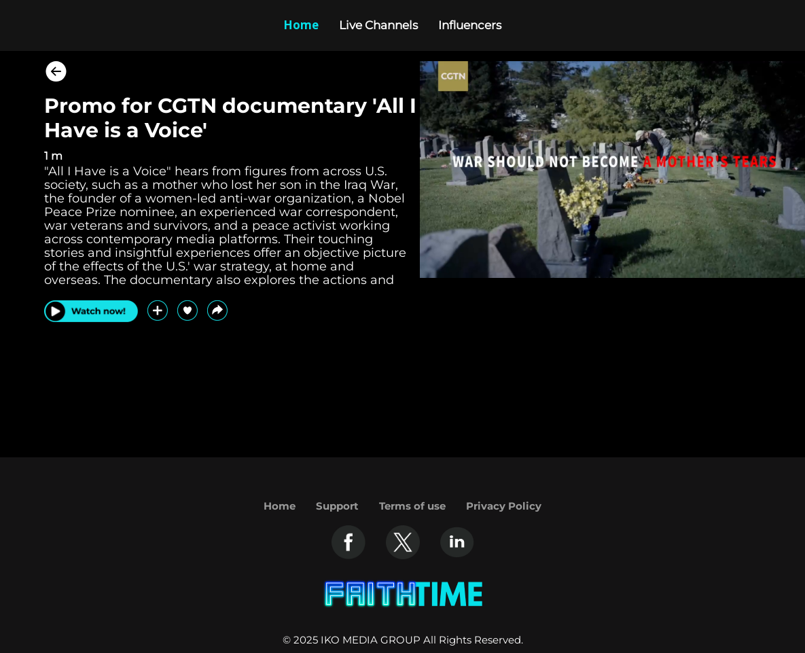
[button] (217, 310)
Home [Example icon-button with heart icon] (301, 25)
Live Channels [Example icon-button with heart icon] (378, 25)
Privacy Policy (503, 505)
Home (280, 505)
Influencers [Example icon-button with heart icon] (469, 25)
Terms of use (412, 505)
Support (337, 505)
